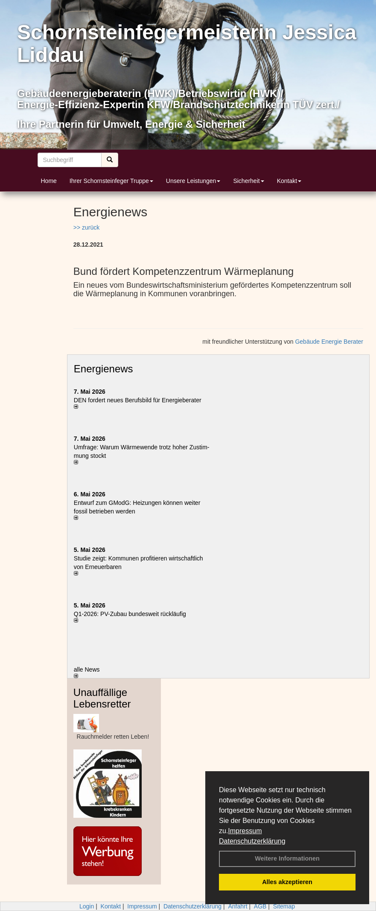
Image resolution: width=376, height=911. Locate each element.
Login (86, 906)
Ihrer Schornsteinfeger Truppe (111, 180)
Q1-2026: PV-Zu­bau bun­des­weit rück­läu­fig (130, 613)
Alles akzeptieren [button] (287, 882)
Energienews (103, 368)
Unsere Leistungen (193, 180)
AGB (260, 906)
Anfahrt (237, 906)
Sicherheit (248, 180)
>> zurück (86, 227)
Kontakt (289, 180)
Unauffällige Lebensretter (102, 698)
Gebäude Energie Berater (329, 341)
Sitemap (284, 906)
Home (49, 180)
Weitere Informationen (287, 858)
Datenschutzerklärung (252, 841)
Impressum (245, 830)
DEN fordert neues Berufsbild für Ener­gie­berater (137, 400)
